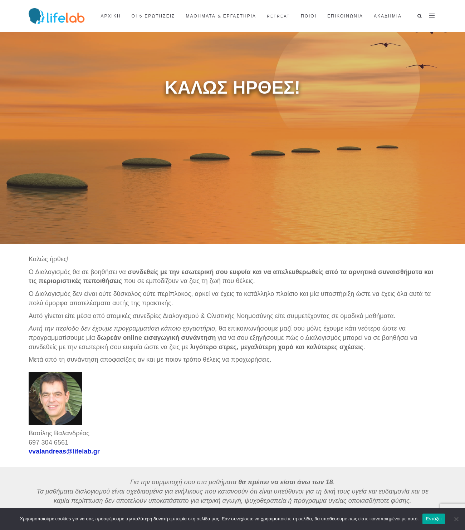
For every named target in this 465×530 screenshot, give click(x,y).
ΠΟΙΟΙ (309, 16)
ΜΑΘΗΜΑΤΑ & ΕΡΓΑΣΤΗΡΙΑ (221, 16)
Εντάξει (434, 518)
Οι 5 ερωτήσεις (153, 16)
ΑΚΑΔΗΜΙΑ (388, 16)
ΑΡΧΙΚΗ (111, 16)
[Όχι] (456, 518)
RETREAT (278, 16)
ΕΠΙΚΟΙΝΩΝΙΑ (345, 16)
